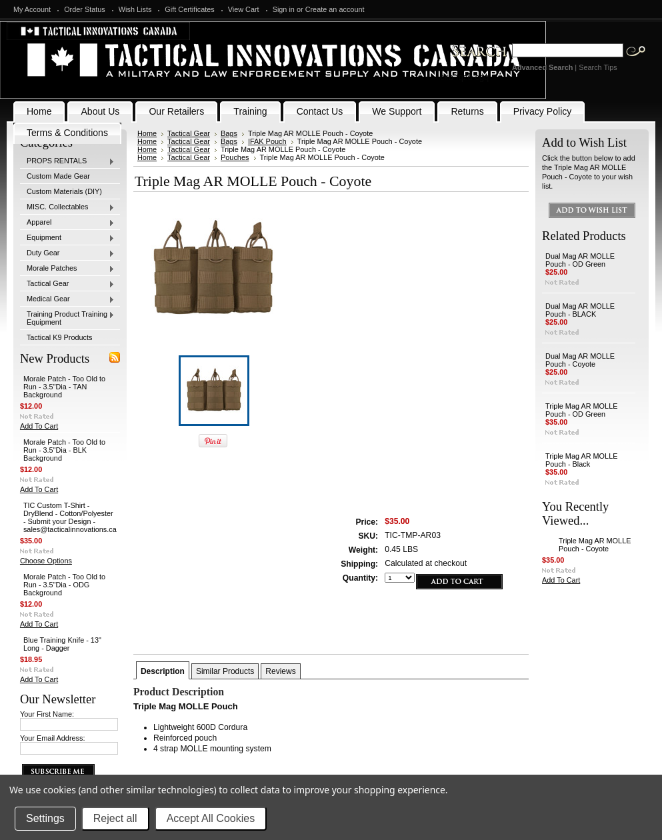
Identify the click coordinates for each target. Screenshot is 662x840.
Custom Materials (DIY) (64, 191)
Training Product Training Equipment (67, 318)
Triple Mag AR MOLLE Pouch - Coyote (595, 545)
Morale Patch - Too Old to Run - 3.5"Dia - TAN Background (64, 387)
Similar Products (225, 671)
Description (163, 671)
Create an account (335, 9)
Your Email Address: (52, 738)
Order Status (84, 9)
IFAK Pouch (267, 141)
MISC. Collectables (67, 207)
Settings (45, 818)
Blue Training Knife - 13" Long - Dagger (62, 644)
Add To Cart (39, 426)
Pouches (235, 157)
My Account (32, 9)
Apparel (67, 222)
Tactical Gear (67, 284)
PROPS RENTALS (67, 161)
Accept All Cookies (211, 818)
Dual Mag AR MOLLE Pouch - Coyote (580, 360)
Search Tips (598, 67)
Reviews (280, 671)
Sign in (284, 9)
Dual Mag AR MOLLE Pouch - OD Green (580, 260)
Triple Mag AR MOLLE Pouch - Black (581, 460)
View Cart (243, 9)
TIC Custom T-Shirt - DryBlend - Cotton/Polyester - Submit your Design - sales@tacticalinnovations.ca (70, 517)
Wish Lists (135, 9)
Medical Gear (67, 299)
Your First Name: (47, 714)
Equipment (67, 238)
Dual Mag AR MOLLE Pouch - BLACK (580, 310)
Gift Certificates (189, 9)
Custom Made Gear (58, 176)
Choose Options (46, 561)
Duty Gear (67, 253)
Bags (229, 133)
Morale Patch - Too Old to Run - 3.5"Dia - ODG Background (64, 585)
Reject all (115, 818)
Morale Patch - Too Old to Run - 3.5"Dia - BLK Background (64, 450)
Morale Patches (67, 268)
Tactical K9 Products (60, 337)
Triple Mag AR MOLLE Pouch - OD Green (581, 410)
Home (147, 133)
